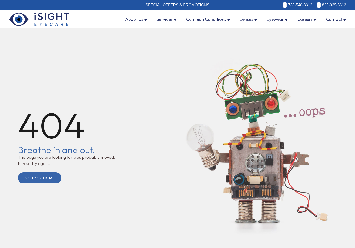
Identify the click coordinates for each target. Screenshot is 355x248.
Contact (334, 19)
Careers (305, 19)
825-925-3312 (334, 5)
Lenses (246, 19)
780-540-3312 (300, 5)
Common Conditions (206, 19)
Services (165, 19)
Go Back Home (40, 178)
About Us (134, 19)
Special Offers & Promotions (177, 5)
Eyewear (275, 19)
